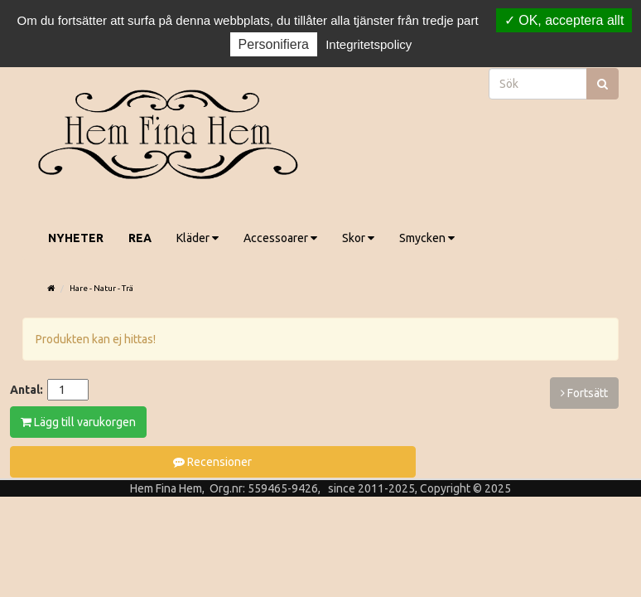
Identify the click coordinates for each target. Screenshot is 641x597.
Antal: (26, 389)
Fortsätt (584, 393)
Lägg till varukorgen (78, 422)
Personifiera (274, 44)
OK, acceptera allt (564, 20)
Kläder (197, 238)
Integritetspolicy (368, 44)
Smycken (427, 238)
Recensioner (212, 461)
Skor (358, 238)
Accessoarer (280, 238)
